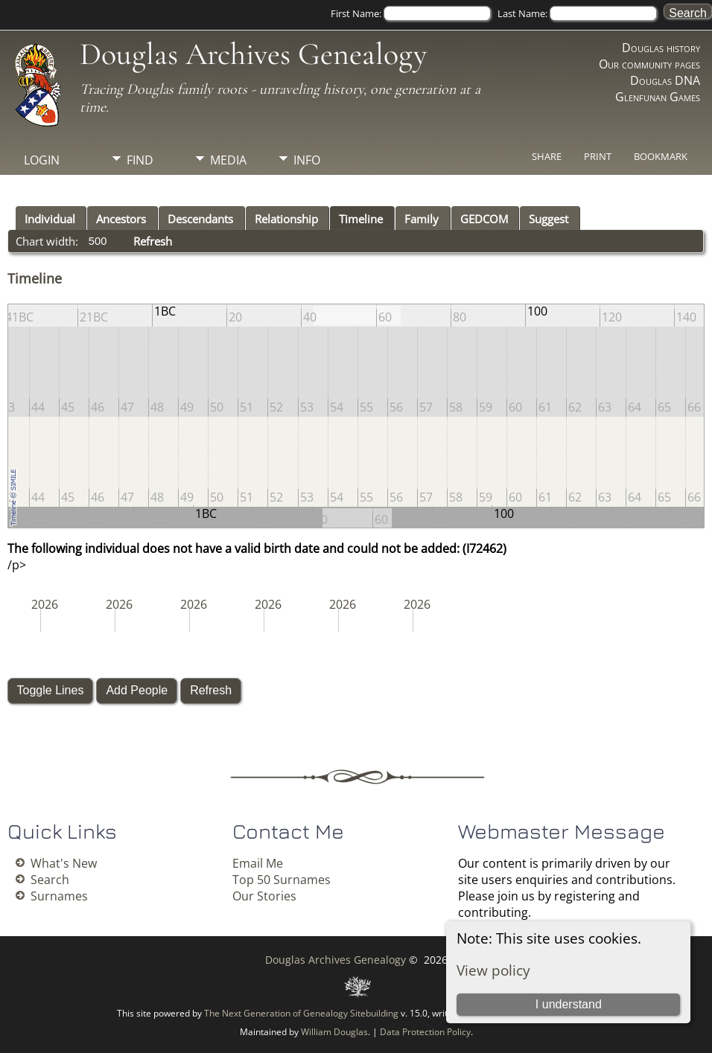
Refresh (152, 241)
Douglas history (661, 47)
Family (421, 218)
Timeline (361, 218)
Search (50, 879)
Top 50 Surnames (281, 879)
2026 (44, 604)
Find (140, 160)
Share (547, 156)
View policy (493, 970)
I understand (568, 1004)
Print (597, 156)
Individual (50, 218)
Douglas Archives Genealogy (253, 54)
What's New (64, 863)
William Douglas (334, 1031)
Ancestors (121, 218)
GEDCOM (484, 218)
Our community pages (649, 64)
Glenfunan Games (657, 97)
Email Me (257, 863)
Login (42, 160)
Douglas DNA (665, 80)
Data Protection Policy (425, 1031)
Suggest (548, 218)
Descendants (200, 218)
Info (306, 160)
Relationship (286, 218)
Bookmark (660, 156)
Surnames (59, 896)
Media (228, 160)
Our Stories (264, 896)
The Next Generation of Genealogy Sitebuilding (301, 1013)
